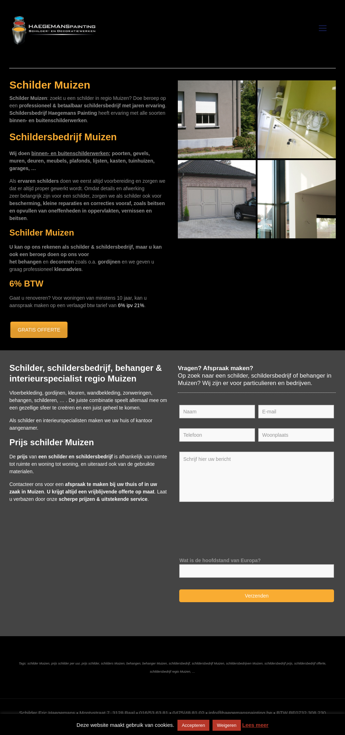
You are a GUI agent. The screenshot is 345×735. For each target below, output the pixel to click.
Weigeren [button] (226, 725)
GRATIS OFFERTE (36, 330)
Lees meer (255, 725)
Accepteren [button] (193, 725)
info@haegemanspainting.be (240, 713)
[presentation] (233, 527)
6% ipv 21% (131, 305)
